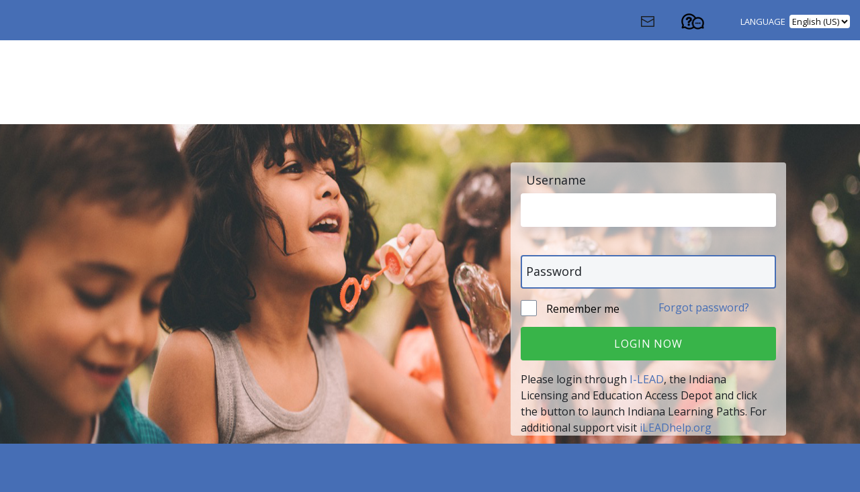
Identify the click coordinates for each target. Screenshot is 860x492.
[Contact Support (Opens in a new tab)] (704, 25)
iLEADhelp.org (676, 427)
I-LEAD (647, 379)
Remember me (581, 308)
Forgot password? (703, 307)
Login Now (648, 343)
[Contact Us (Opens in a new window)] (659, 25)
